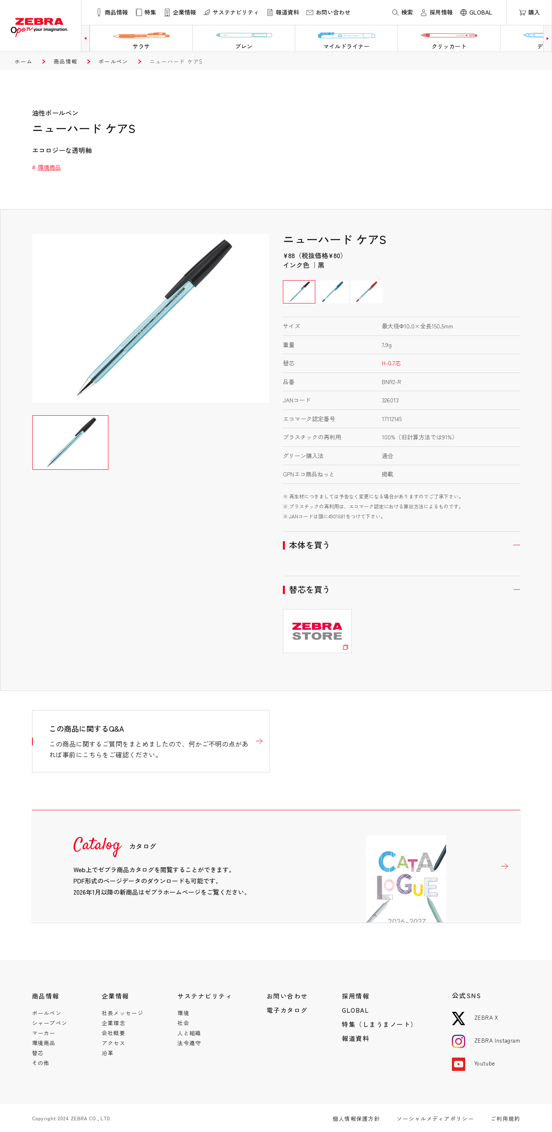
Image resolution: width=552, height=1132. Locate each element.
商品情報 (65, 61)
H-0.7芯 (391, 363)
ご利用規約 (505, 1118)
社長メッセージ (122, 1013)
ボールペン (113, 61)
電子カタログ (287, 1010)
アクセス (113, 1043)
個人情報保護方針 (356, 1118)
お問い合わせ (287, 995)
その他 (41, 1063)
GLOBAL (355, 1010)
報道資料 (355, 1038)
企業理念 (113, 1023)
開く (401, 545)
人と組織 (189, 1033)
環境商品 (49, 167)
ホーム (23, 61)
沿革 (108, 1053)
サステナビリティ (204, 995)
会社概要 (113, 1033)
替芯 (38, 1053)
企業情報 (115, 995)
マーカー (44, 1033)
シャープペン (50, 1023)
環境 (183, 1013)
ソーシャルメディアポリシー (435, 1118)
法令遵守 (189, 1043)
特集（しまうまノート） (379, 1024)
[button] (85, 38)
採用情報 (355, 995)
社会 (183, 1023)
